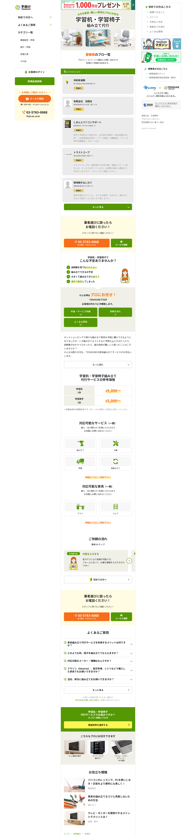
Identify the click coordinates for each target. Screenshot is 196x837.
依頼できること (157, 12)
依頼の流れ (115, 311)
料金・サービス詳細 (80, 311)
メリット (154, 16)
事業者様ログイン (157, 73)
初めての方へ (25, 17)
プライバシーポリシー (151, 119)
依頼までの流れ (157, 26)
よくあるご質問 (26, 25)
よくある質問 (80, 321)
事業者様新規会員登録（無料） (163, 77)
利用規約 (154, 115)
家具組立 (77, 833)
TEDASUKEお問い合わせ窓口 (87, 700)
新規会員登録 (35, 81)
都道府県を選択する (98, 724)
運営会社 (145, 115)
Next (129, 561)
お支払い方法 (156, 21)
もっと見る (98, 206)
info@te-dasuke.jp (41, 104)
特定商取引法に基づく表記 (153, 122)
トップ (67, 833)
